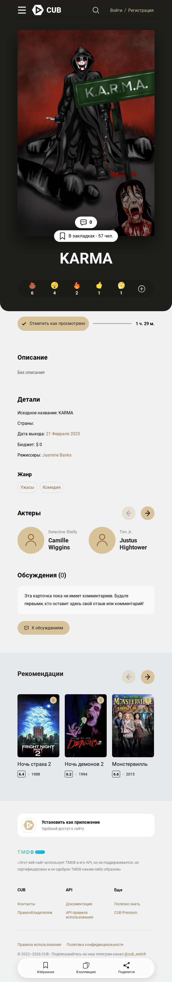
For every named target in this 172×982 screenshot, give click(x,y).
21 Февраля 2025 (63, 433)
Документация (79, 904)
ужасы (27, 487)
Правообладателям (34, 912)
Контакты (26, 904)
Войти (116, 10)
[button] (148, 513)
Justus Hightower (133, 544)
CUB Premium (125, 912)
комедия (52, 487)
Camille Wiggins (59, 544)
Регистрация (141, 10)
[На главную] (47, 10)
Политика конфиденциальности (95, 944)
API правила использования (79, 914)
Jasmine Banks (56, 455)
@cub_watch (135, 954)
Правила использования (39, 944)
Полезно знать (127, 904)
